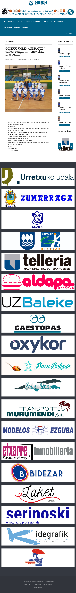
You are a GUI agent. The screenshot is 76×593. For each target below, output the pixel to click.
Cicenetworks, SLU (47, 581)
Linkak (17, 27)
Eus (66, 33)
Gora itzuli (38, 587)
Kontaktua (26, 27)
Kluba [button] (21, 21)
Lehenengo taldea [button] (34, 21)
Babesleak (8, 27)
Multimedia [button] (59, 21)
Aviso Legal (47, 584)
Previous (59, 146)
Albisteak (12, 21)
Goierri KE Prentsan (33, 59)
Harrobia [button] (48, 21)
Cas (70, 33)
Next (71, 146)
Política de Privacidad (32, 584)
